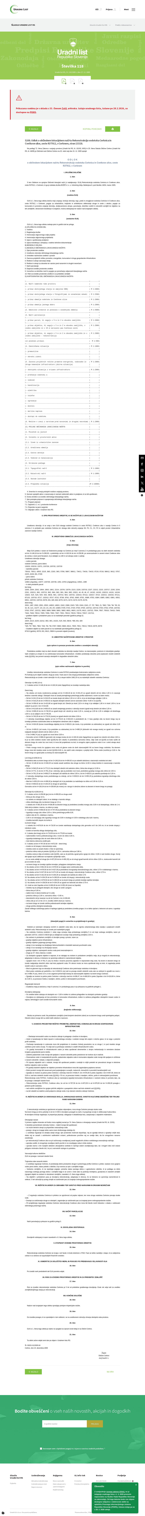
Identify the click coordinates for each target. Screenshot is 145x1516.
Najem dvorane (36, 1487)
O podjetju (121, 1481)
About (130, 1481)
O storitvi (77, 1481)
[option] (73, 66)
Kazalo (33, 129)
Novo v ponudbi (58, 1481)
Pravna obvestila (81, 1512)
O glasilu (13, 1483)
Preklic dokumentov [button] (125, 25)
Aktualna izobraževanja (39, 1481)
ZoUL (64, 108)
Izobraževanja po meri (39, 1484)
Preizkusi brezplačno (81, 1484)
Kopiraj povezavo (92, 129)
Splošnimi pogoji (64, 1448)
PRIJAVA (95, 1423)
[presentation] (72, 1439)
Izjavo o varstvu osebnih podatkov (89, 1448)
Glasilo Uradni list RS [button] (100, 25)
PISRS (33, 112)
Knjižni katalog (58, 1490)
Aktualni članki (101, 1481)
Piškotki (91, 1512)
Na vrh (110, 1371)
